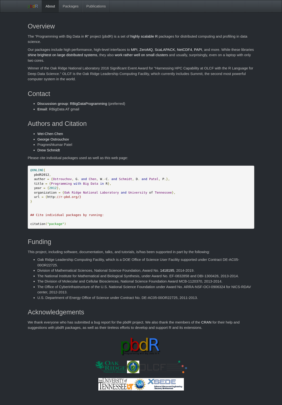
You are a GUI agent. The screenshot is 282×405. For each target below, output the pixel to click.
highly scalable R (144, 36)
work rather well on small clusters (141, 55)
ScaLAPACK (165, 49)
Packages (71, 6)
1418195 (167, 270)
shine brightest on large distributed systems (62, 55)
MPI (134, 49)
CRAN (206, 322)
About (50, 6)
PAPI (198, 49)
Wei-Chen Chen (50, 134)
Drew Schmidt (48, 150)
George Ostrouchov (53, 139)
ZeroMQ (146, 49)
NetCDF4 (184, 49)
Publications (96, 6)
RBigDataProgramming (88, 103)
